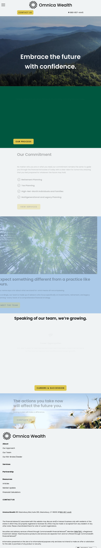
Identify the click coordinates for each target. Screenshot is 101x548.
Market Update (9, 488)
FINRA (76, 531)
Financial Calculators (11, 492)
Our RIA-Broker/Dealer (12, 457)
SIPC (80, 531)
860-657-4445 (75, 12)
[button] (25, 12)
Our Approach (9, 448)
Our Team (7, 452)
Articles (6, 483)
